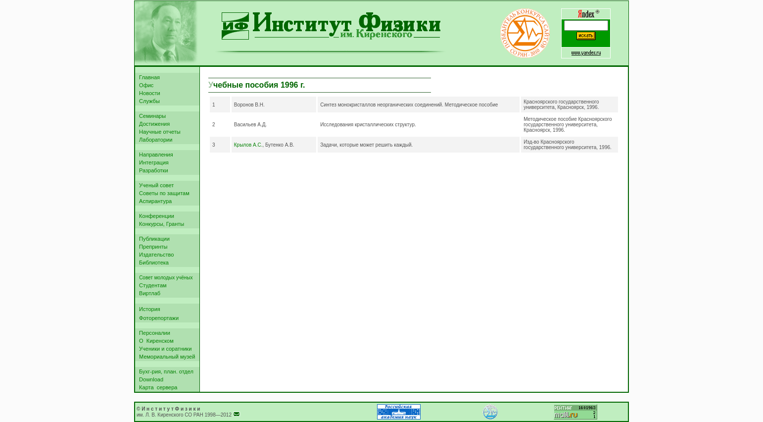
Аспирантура (154, 201)
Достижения (153, 124)
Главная (148, 77)
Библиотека (152, 262)
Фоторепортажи (157, 318)
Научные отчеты (158, 132)
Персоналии (153, 333)
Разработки (152, 170)
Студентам (151, 285)
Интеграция (152, 162)
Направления (154, 155)
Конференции (155, 216)
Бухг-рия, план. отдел (164, 371)
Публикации (153, 239)
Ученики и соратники (163, 349)
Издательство (155, 255)
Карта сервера (156, 387)
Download (149, 379)
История (148, 309)
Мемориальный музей (165, 357)
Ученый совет (155, 185)
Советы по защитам (163, 193)
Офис (144, 85)
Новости (148, 93)
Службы (148, 101)
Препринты (152, 247)
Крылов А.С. (248, 145)
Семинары (151, 116)
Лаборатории (154, 140)
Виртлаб (148, 293)
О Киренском (155, 341)
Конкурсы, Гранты (160, 224)
